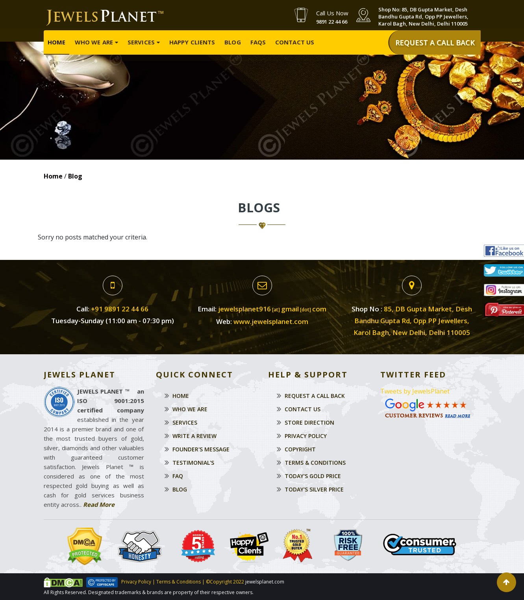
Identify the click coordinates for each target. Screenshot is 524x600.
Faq (177, 476)
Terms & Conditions (315, 462)
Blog (232, 42)
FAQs (258, 42)
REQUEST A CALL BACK (435, 42)
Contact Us (294, 42)
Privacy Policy (306, 436)
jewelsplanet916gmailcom (272, 308)
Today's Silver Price (314, 489)
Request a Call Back (315, 395)
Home (56, 42)
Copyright (300, 449)
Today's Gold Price (313, 476)
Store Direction (309, 422)
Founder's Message (201, 449)
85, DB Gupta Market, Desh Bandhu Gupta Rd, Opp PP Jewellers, (413, 320)
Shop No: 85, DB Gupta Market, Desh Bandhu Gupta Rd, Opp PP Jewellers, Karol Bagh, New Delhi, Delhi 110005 (423, 16)
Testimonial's (193, 462)
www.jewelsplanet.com (270, 321)
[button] (506, 582)
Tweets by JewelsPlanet (415, 391)
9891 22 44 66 (331, 21)
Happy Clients (192, 42)
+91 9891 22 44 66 (119, 308)
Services (141, 42)
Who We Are (94, 42)
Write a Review (194, 436)
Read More (99, 504)
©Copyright (218, 581)
